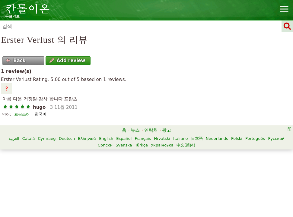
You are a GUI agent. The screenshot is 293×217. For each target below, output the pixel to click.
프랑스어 (22, 114)
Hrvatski (162, 138)
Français (143, 138)
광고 (166, 130)
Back (15, 60)
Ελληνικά (87, 138)
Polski (236, 138)
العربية (13, 138)
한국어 (40, 114)
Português (255, 138)
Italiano (180, 138)
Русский (276, 138)
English (106, 138)
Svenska (124, 145)
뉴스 (135, 130)
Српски (105, 145)
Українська (162, 145)
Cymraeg (47, 138)
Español (124, 138)
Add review (67, 60)
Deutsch (67, 138)
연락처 (151, 130)
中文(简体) (186, 145)
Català (28, 138)
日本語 (197, 138)
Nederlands (217, 138)
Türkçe (141, 145)
